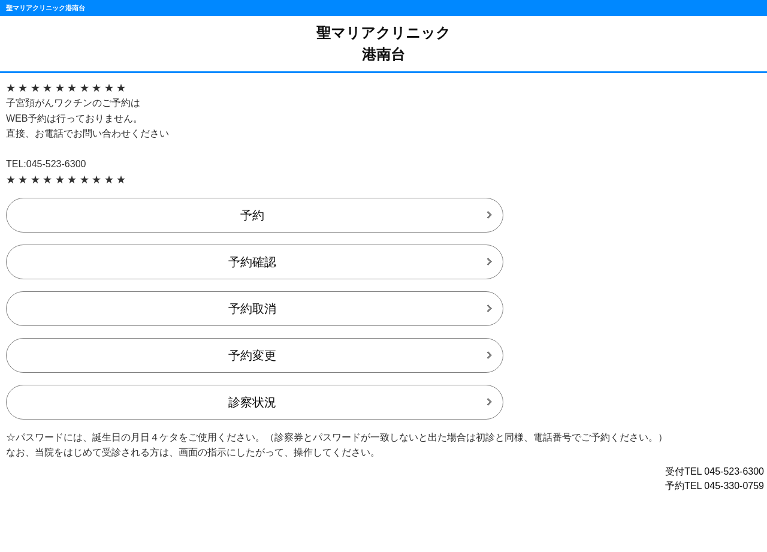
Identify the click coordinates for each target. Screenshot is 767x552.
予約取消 (252, 308)
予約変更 (252, 355)
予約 (252, 215)
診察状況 (252, 402)
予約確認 (252, 262)
